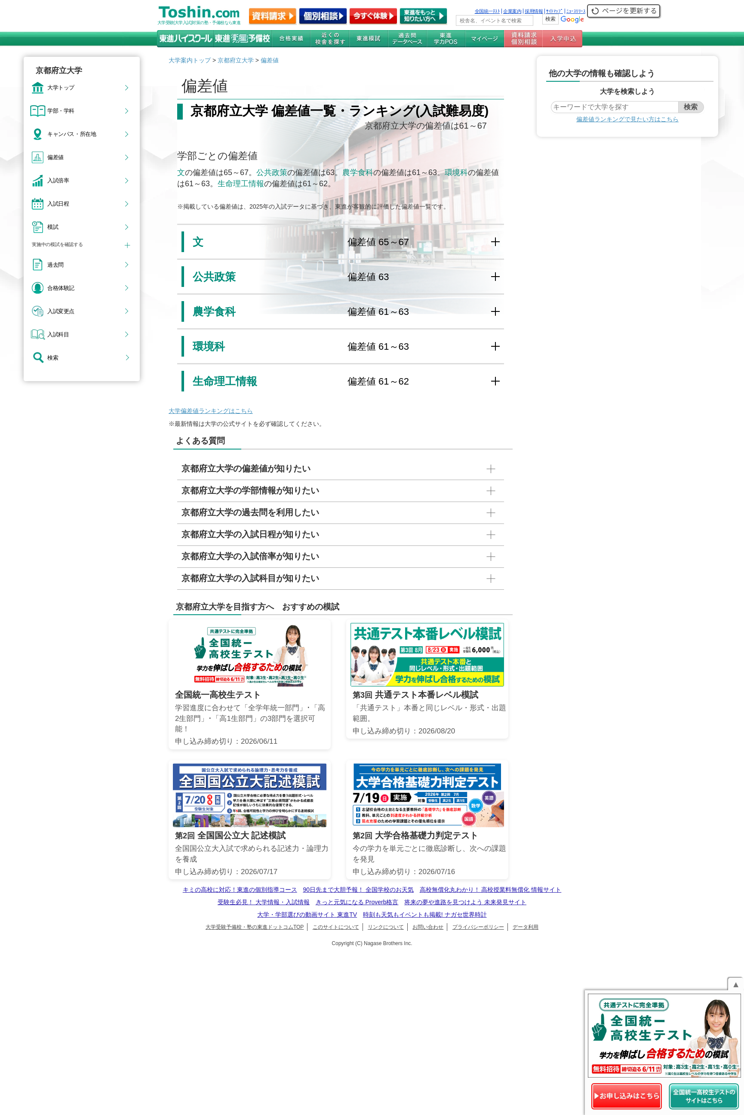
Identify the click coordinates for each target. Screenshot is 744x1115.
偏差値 (55, 157)
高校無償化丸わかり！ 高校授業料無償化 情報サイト (491, 889)
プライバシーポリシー (478, 927)
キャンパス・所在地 (71, 134)
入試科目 (58, 334)
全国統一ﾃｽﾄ (487, 11)
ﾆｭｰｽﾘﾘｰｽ (575, 11)
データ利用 (525, 927)
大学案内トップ (190, 60)
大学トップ (60, 87)
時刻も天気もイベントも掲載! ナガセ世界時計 (425, 914)
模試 (52, 227)
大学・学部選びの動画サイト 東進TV (307, 914)
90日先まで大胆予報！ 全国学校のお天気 (358, 889)
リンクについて (386, 927)
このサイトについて (336, 927)
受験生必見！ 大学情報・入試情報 (264, 902)
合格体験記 (60, 288)
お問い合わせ (427, 927)
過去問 (55, 265)
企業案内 (512, 11)
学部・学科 (60, 111)
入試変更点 (60, 311)
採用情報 (534, 11)
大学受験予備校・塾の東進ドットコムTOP (255, 927)
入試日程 (58, 203)
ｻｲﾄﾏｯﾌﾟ (554, 11)
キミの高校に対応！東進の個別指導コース (240, 889)
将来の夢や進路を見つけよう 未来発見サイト (465, 902)
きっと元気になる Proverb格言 (357, 902)
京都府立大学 (236, 60)
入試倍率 (58, 180)
